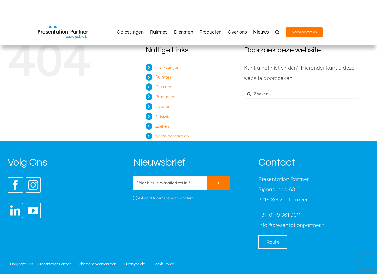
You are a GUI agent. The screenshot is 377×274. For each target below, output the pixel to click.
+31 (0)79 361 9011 (279, 214)
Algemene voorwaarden (97, 264)
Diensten (163, 87)
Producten (165, 97)
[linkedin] (15, 210)
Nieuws (162, 116)
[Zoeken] (277, 32)
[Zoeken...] (301, 94)
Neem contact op (172, 136)
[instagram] (33, 185)
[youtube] (33, 210)
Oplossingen (167, 67)
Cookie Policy (163, 264)
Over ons (163, 106)
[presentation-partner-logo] (63, 28)
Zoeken (162, 126)
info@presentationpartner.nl (292, 224)
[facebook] (15, 185)
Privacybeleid (134, 264)
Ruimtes (163, 77)
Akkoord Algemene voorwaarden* (165, 197)
